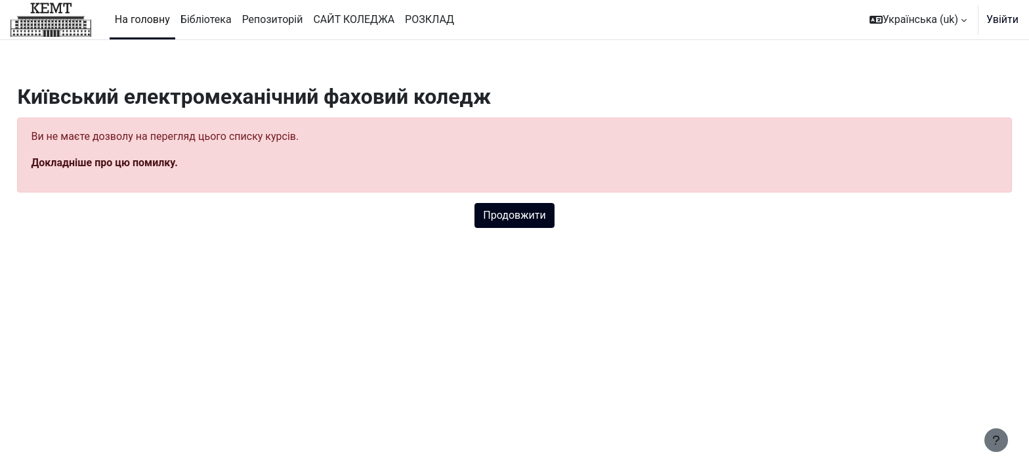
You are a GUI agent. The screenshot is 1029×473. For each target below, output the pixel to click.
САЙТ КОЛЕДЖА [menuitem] (353, 19)
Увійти (1002, 19)
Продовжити (514, 215)
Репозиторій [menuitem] (272, 19)
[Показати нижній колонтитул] (996, 440)
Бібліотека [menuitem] (206, 19)
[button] (918, 19)
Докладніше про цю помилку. (133, 162)
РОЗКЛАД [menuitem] (429, 19)
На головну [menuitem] (142, 19)
